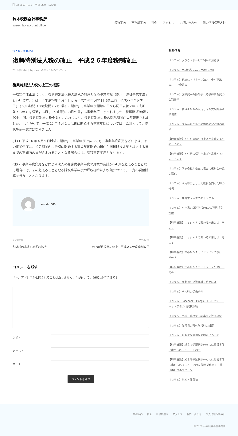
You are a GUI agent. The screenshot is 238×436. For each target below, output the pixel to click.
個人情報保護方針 (214, 22)
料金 (154, 22)
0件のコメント (61, 70)
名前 (16, 337)
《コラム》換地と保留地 (184, 384)
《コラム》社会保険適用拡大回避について (196, 340)
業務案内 (120, 22)
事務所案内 (138, 22)
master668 (42, 70)
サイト (17, 363)
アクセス (168, 22)
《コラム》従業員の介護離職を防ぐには (194, 281)
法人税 (17, 50)
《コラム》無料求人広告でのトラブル (193, 198)
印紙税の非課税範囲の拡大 (32, 247)
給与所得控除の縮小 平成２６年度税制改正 (117, 247)
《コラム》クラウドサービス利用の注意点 (196, 60)
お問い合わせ (188, 22)
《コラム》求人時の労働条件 (187, 291)
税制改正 (29, 50)
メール (18, 350)
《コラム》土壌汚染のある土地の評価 (193, 69)
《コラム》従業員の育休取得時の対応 (193, 330)
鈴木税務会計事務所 (31, 19)
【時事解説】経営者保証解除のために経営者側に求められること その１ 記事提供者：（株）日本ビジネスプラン (196, 370)
